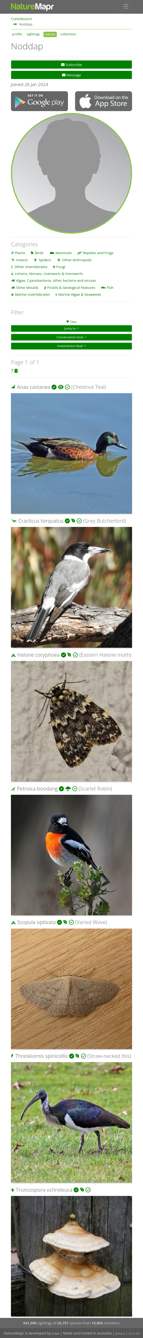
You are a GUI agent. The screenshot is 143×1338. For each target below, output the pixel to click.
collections (68, 34)
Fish (110, 287)
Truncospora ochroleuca (44, 1189)
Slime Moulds (27, 287)
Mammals (64, 252)
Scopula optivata (36, 922)
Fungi (60, 266)
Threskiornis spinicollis (41, 1056)
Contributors (21, 18)
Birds (39, 252)
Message (71, 75)
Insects (22, 259)
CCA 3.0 (134, 1333)
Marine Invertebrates (32, 294)
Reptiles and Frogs (98, 252)
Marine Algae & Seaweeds (79, 294)
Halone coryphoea (38, 655)
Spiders (45, 259)
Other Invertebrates (30, 266)
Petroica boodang (37, 788)
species (50, 34)
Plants (20, 252)
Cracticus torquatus (40, 520)
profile (17, 34)
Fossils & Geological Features (71, 287)
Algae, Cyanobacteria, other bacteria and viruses (56, 280)
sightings (33, 34)
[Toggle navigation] (125, 6)
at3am (55, 1333)
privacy (120, 1333)
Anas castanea (33, 387)
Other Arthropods (77, 259)
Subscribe (71, 64)
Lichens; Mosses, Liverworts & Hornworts (49, 273)
